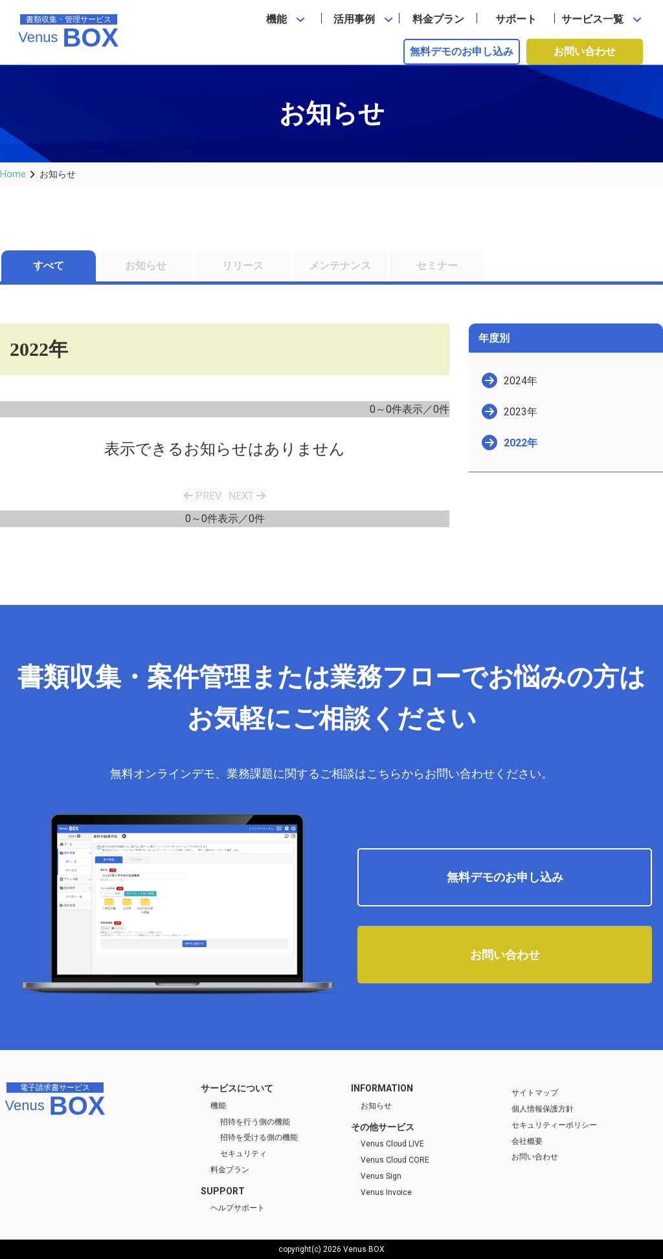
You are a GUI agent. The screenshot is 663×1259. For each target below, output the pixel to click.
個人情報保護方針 (542, 1108)
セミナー (437, 265)
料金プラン (438, 19)
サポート (516, 19)
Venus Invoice (386, 1192)
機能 (276, 19)
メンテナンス (340, 265)
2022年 (520, 443)
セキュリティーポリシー (554, 1125)
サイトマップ (534, 1092)
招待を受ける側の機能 (259, 1137)
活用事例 (354, 19)
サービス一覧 (592, 19)
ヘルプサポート (237, 1207)
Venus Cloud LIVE (392, 1143)
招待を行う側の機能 (255, 1121)
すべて (48, 265)
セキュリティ (243, 1153)
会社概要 (527, 1141)
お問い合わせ (585, 51)
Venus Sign (381, 1176)
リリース (243, 265)
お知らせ (145, 265)
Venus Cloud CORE (395, 1160)
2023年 (520, 412)
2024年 (520, 381)
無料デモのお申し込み (461, 51)
